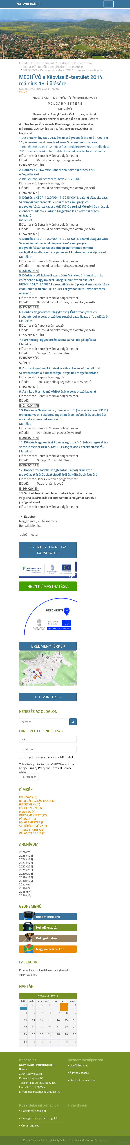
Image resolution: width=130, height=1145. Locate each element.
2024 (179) (26, 859)
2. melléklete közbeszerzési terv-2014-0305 (50, 178)
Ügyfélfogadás (79, 1065)
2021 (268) (26, 870)
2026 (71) (25, 852)
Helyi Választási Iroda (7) (37, 801)
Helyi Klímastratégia (48, 586)
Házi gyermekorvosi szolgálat (39, 1118)
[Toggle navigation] (109, 4)
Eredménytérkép (48, 646)
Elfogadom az (48, 757)
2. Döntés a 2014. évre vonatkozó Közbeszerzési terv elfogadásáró (57, 172)
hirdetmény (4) (29, 804)
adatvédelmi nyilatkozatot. (57, 757)
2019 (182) (26, 877)
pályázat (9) (27, 819)
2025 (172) (26, 855)
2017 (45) (25, 884)
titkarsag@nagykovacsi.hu (44, 1091)
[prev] (21, 996)
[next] (75, 996)
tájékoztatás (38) (31, 829)
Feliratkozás (28, 777)
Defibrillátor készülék (82, 1080)
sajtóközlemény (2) (33, 826)
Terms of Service (61, 768)
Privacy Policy (36, 768)
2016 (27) (25, 888)
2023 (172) (26, 863)
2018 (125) (26, 881)
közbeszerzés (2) (31, 808)
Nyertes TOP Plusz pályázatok (48, 550)
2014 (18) (25, 895)
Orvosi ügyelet (30, 1125)
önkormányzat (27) (33, 815)
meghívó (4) (27, 811)
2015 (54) (25, 891)
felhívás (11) (28, 797)
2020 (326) (26, 873)
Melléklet (25, 256)
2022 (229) (26, 866)
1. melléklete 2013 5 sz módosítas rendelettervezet (55, 146)
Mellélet (25, 423)
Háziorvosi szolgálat (33, 1111)
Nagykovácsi (28, 4)
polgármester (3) (31, 822)
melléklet (25, 219)
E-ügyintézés (48, 697)
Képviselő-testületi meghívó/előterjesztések (53, 66)
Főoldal (24, 63)
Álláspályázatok (79, 1073)
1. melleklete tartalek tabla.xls (84, 151)
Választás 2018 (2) (32, 833)
